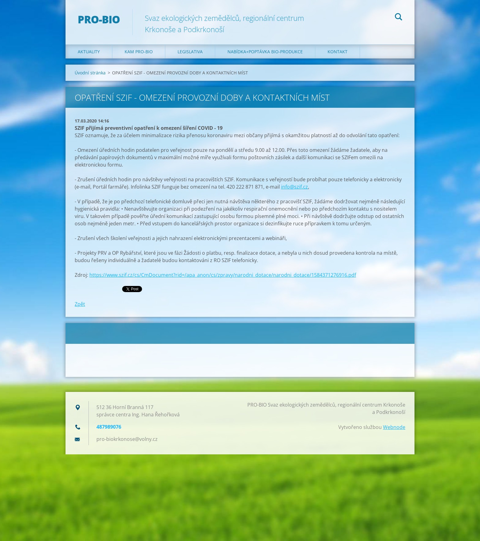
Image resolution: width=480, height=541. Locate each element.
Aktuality (89, 51)
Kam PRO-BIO (139, 51)
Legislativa (190, 51)
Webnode (394, 427)
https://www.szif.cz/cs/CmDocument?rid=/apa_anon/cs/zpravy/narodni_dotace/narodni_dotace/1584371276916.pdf (222, 275)
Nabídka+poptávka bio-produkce (265, 51)
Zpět (80, 304)
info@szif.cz (294, 186)
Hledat (398, 17)
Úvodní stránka (90, 73)
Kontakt (337, 51)
